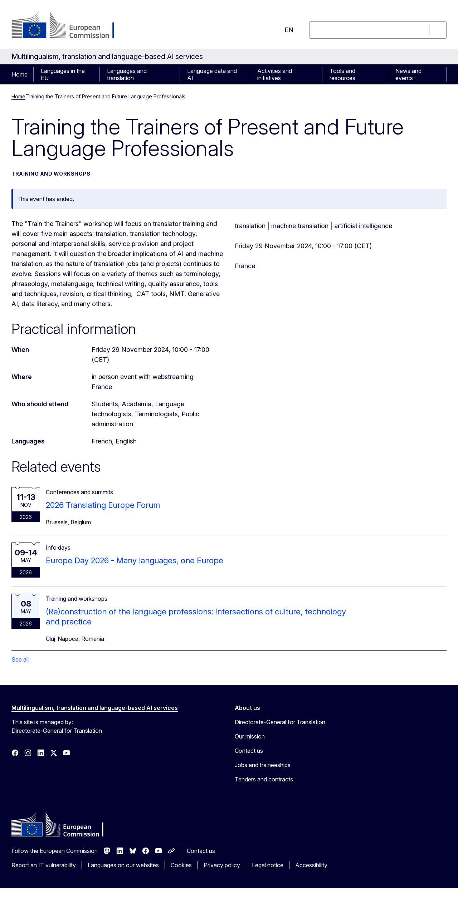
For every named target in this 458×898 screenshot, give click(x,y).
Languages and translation (127, 74)
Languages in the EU (63, 74)
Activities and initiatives (274, 74)
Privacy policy (222, 865)
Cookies (181, 865)
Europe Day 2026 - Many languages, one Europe (134, 560)
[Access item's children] (95, 74)
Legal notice (267, 865)
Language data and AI (212, 74)
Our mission (250, 736)
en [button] (288, 30)
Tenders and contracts (264, 779)
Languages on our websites (123, 865)
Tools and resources (342, 74)
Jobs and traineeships (263, 765)
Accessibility (311, 865)
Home (20, 74)
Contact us (249, 750)
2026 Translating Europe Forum (103, 505)
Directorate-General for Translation (280, 722)
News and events (408, 74)
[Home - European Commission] (69, 25)
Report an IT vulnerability (43, 865)
